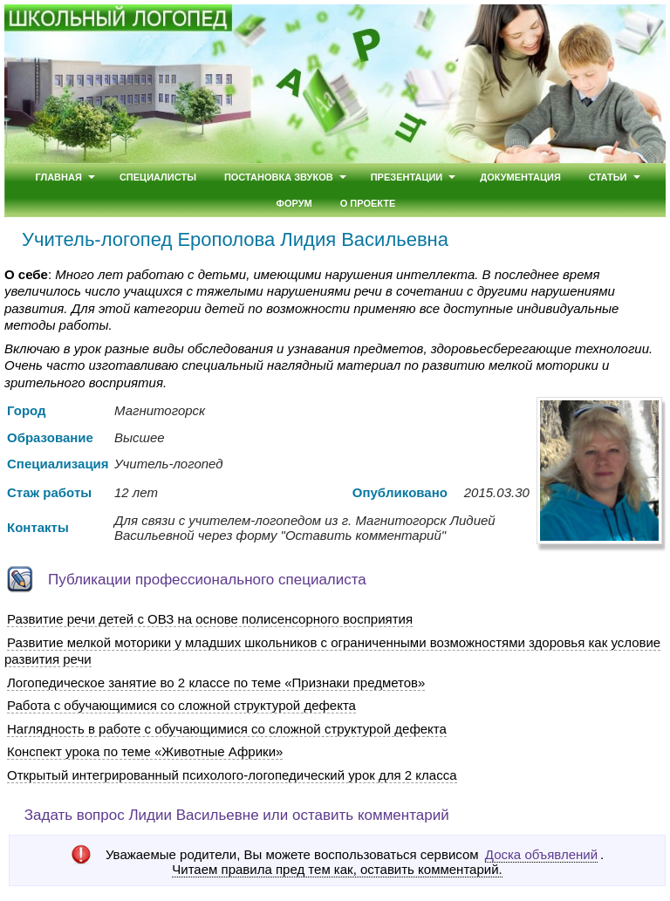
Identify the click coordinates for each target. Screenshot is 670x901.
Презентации (407, 177)
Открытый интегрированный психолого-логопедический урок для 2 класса (232, 775)
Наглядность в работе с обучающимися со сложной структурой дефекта (227, 728)
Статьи (608, 177)
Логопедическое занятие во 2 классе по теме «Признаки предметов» (216, 682)
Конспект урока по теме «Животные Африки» (145, 751)
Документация (520, 177)
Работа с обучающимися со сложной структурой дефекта (181, 705)
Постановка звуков (278, 177)
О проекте (368, 203)
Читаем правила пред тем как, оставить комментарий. (337, 869)
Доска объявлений (541, 854)
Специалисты (158, 177)
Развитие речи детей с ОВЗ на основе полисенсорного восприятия (210, 618)
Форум (294, 203)
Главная (58, 177)
